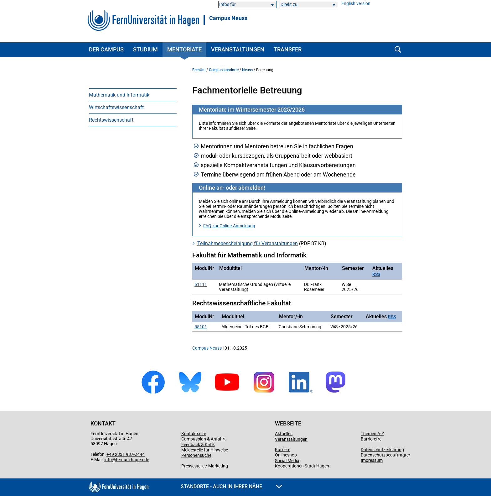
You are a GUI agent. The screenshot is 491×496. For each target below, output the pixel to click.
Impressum (372, 460)
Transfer (288, 49)
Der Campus (106, 49)
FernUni (198, 70)
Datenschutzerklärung (382, 449)
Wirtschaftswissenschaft (116, 107)
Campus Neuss (228, 18)
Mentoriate (184, 49)
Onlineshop (286, 454)
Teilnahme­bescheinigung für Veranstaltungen (247, 243)
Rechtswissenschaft (111, 120)
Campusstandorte (224, 70)
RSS (376, 274)
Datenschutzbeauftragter (385, 454)
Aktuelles (283, 433)
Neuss (247, 70)
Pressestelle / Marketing (204, 465)
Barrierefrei (371, 438)
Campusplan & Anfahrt (203, 438)
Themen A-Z (372, 433)
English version (355, 3)
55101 (200, 326)
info (108, 459)
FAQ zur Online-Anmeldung (229, 225)
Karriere (282, 449)
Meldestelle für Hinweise (204, 449)
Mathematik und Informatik (119, 95)
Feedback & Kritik (198, 444)
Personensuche (196, 455)
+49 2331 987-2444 (125, 454)
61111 (200, 284)
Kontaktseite (193, 433)
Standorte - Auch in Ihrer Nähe (231, 486)
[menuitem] (133, 94)
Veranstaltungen (237, 49)
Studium (145, 49)
